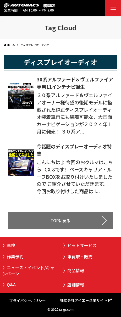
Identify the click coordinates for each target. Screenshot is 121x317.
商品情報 (75, 270)
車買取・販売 (79, 256)
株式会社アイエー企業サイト (83, 300)
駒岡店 (49, 5)
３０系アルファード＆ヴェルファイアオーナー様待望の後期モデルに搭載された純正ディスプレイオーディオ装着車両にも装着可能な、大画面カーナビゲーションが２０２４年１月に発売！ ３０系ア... (74, 113)
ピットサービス (82, 245)
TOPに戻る (60, 220)
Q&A (11, 284)
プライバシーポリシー (27, 300)
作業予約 (15, 256)
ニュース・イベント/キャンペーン (28, 270)
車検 (11, 245)
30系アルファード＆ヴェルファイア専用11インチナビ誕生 (75, 83)
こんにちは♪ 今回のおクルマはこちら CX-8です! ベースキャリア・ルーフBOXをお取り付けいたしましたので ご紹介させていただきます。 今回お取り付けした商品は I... (75, 176)
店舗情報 (75, 284)
